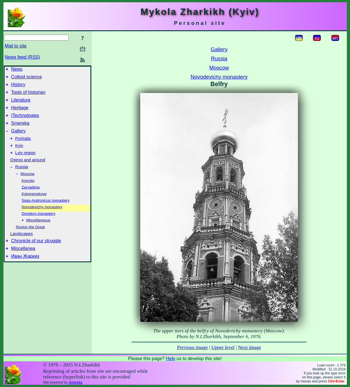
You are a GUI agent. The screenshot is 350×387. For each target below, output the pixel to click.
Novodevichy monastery (42, 219)
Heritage (19, 112)
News (17, 70)
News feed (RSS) (22, 57)
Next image (249, 347)
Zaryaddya (31, 199)
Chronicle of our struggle (36, 253)
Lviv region (25, 163)
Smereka (20, 130)
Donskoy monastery (39, 225)
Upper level (222, 347)
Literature (21, 104)
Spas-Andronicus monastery (46, 212)
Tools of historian (28, 95)
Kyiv (19, 155)
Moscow (28, 185)
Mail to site (16, 45)
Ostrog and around (27, 170)
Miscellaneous (38, 232)
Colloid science (26, 78)
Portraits (23, 147)
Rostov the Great (30, 239)
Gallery (18, 138)
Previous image (192, 347)
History (18, 87)
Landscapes (21, 246)
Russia (21, 178)
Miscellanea (23, 262)
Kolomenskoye (34, 205)
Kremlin (28, 192)
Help (170, 358)
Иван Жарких (25, 271)
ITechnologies (25, 121)
